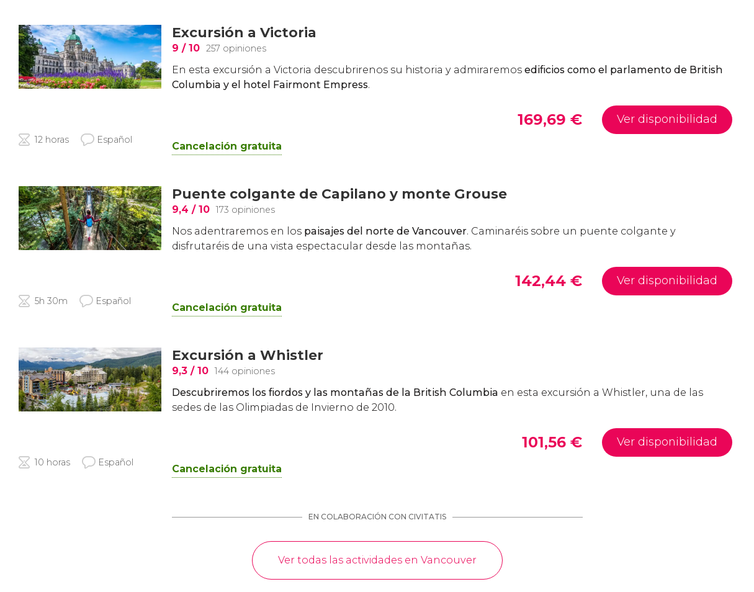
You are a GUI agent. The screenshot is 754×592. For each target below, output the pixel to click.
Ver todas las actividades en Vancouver (377, 560)
